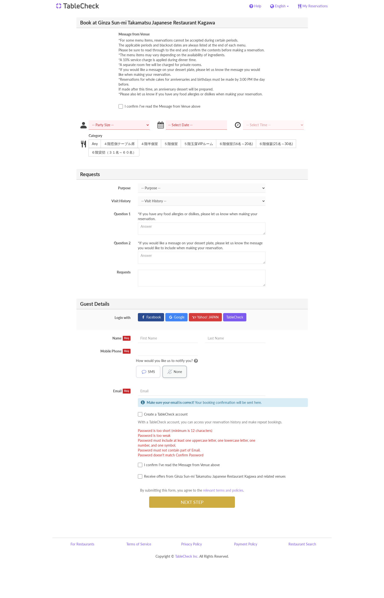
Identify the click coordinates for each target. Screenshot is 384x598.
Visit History (121, 201)
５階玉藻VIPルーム (197, 144)
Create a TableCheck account (163, 414)
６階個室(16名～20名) (234, 144)
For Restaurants (82, 544)
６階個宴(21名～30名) (274, 144)
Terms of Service (138, 544)
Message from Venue (134, 34)
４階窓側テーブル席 (118, 144)
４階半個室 (148, 144)
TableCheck (234, 317)
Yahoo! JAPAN (205, 317)
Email (122, 391)
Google (176, 317)
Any (93, 144)
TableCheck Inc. (186, 556)
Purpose (124, 188)
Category (95, 136)
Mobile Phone (115, 351)
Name (121, 338)
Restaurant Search (302, 544)
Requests (124, 272)
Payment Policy (245, 544)
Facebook (151, 317)
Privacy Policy (191, 544)
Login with (123, 318)
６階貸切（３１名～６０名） (112, 152)
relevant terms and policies (223, 490)
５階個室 (169, 144)
